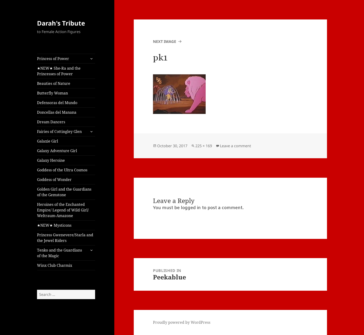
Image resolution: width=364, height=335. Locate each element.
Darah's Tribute (61, 23)
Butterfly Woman (52, 93)
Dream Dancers (51, 121)
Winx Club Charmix (54, 265)
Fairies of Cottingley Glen (59, 131)
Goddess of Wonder (54, 179)
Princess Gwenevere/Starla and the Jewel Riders (65, 237)
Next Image (164, 41)
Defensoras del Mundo (57, 102)
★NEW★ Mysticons (54, 225)
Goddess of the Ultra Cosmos (62, 170)
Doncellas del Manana (56, 112)
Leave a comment (235, 145)
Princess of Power (53, 58)
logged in (191, 208)
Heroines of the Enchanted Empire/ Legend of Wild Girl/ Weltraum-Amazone (63, 210)
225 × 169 (203, 145)
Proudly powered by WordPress (181, 322)
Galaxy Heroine (51, 160)
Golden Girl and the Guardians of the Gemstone (64, 192)
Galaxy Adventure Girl (57, 150)
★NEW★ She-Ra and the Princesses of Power (59, 71)
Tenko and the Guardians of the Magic (59, 253)
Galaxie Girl (47, 141)
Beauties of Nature (53, 83)
